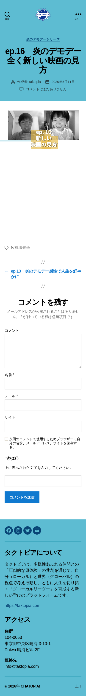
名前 (9, 375)
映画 (14, 248)
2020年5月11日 (63, 82)
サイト (10, 417)
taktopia (35, 82)
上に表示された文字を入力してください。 (39, 468)
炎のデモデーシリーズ (43, 39)
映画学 (24, 248)
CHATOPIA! (30, 686)
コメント (12, 331)
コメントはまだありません (46, 89)
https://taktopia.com (22, 605)
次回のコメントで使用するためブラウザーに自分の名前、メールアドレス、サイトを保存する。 (44, 443)
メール (11, 396)
